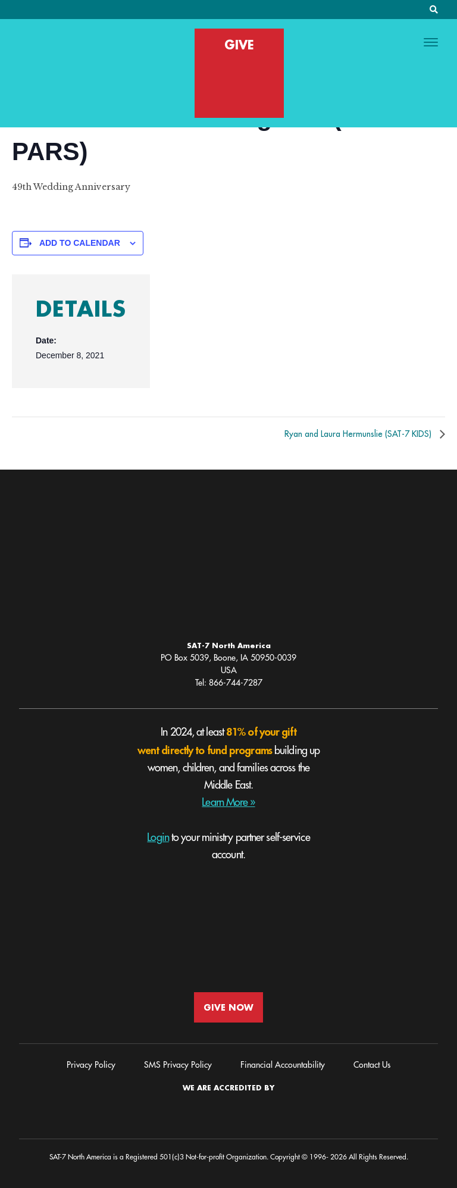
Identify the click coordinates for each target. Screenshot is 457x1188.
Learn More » (228, 802)
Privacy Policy (91, 1065)
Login (158, 837)
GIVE (239, 44)
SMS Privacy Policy (178, 1065)
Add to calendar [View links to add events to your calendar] (79, 243)
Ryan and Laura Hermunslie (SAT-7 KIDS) (359, 434)
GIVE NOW (228, 1007)
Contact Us (371, 1065)
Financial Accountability (282, 1065)
